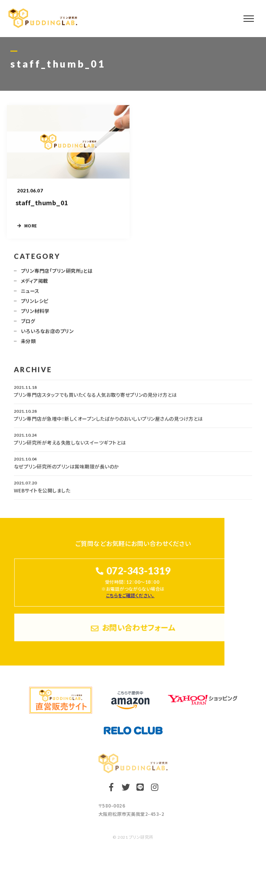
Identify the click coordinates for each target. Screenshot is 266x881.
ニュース (30, 293)
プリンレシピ (34, 303)
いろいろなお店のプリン (47, 334)
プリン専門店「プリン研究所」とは (57, 273)
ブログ (28, 323)
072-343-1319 (138, 570)
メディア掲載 (34, 283)
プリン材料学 (35, 313)
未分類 (28, 344)
